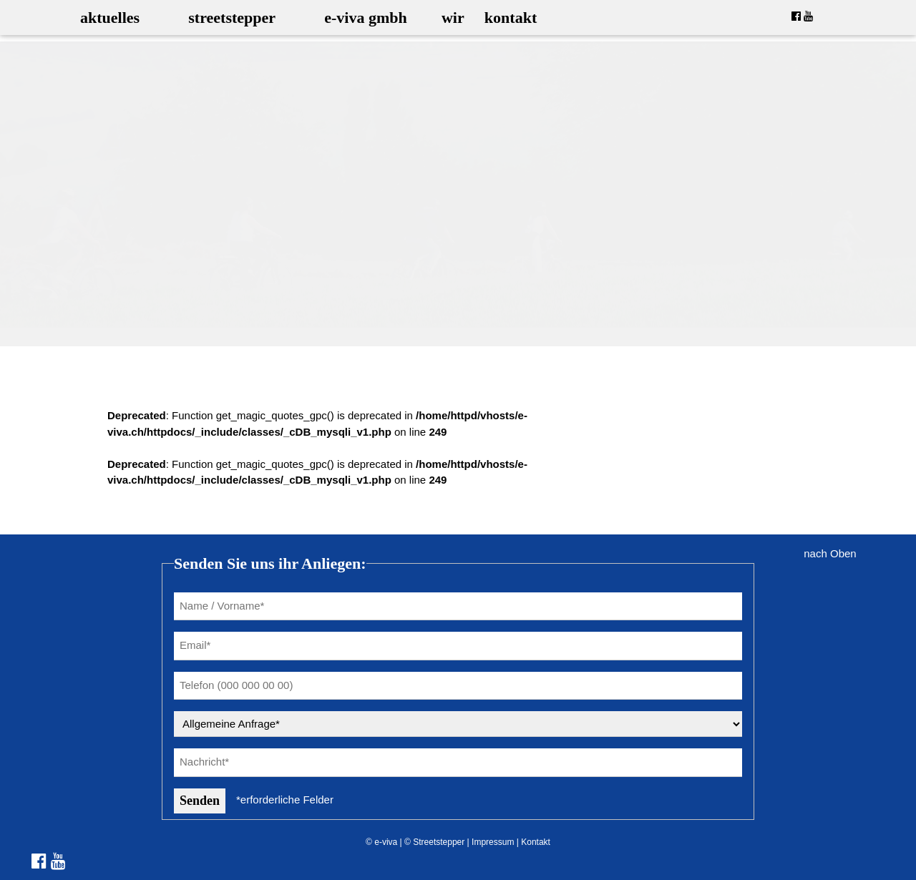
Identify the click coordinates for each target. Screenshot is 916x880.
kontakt (510, 17)
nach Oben (830, 553)
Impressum (493, 842)
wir (453, 17)
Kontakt (535, 842)
